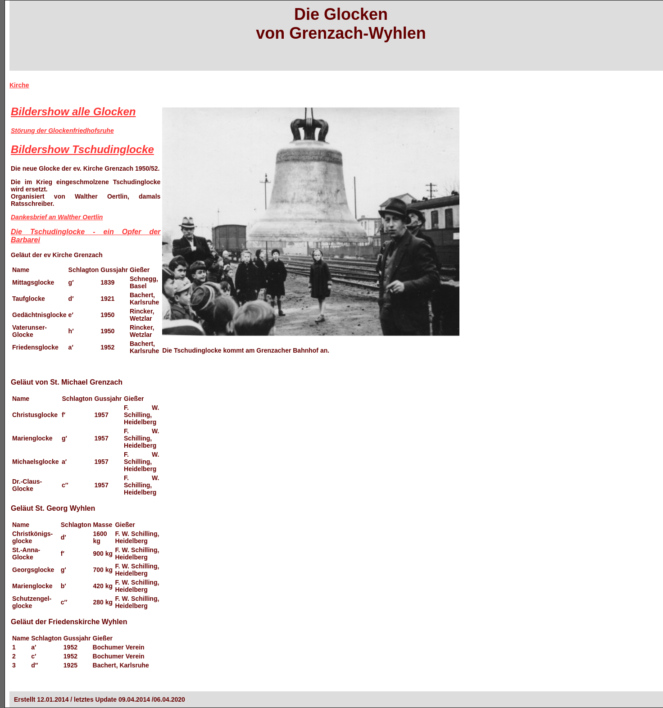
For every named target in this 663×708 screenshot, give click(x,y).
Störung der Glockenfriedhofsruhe (62, 130)
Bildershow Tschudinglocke (82, 149)
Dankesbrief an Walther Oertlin (57, 217)
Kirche (19, 85)
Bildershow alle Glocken (73, 111)
